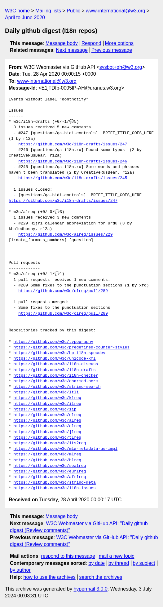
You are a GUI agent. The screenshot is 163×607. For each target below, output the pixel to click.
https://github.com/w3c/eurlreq (50, 471)
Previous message (111, 50)
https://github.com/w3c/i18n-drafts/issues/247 (72, 144)
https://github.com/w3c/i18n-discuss (56, 364)
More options (119, 43)
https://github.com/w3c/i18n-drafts (55, 370)
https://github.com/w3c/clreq (47, 426)
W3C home (17, 10)
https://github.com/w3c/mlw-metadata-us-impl (65, 449)
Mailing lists (48, 10)
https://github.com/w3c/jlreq (47, 432)
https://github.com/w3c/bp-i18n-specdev (59, 353)
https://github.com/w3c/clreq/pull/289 (63, 291)
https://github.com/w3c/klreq (47, 398)
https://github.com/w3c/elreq (47, 415)
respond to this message (68, 556)
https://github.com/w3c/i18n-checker (56, 376)
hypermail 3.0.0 (90, 588)
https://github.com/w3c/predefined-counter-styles (72, 347)
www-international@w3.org (115, 10)
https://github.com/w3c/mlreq (47, 454)
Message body (62, 43)
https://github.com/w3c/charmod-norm (56, 381)
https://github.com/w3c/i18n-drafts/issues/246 (72, 161)
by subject (144, 563)
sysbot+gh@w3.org (120, 67)
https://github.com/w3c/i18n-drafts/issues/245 (72, 178)
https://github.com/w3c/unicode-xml (55, 358)
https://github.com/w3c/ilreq (47, 404)
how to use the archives (50, 577)
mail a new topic (116, 556)
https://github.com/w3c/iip (45, 409)
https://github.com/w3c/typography (53, 342)
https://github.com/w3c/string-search (57, 387)
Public (73, 10)
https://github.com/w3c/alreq (47, 420)
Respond (91, 43)
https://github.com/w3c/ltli (46, 392)
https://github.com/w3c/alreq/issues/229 (65, 234)
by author (20, 570)
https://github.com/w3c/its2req (50, 443)
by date (96, 563)
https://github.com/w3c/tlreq (47, 438)
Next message (72, 50)
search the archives (100, 577)
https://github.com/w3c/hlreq (47, 460)
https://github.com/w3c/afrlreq (50, 477)
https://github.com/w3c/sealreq (50, 466)
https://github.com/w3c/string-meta (55, 482)
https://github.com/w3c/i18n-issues (55, 488)
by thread (118, 563)
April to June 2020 (25, 17)
